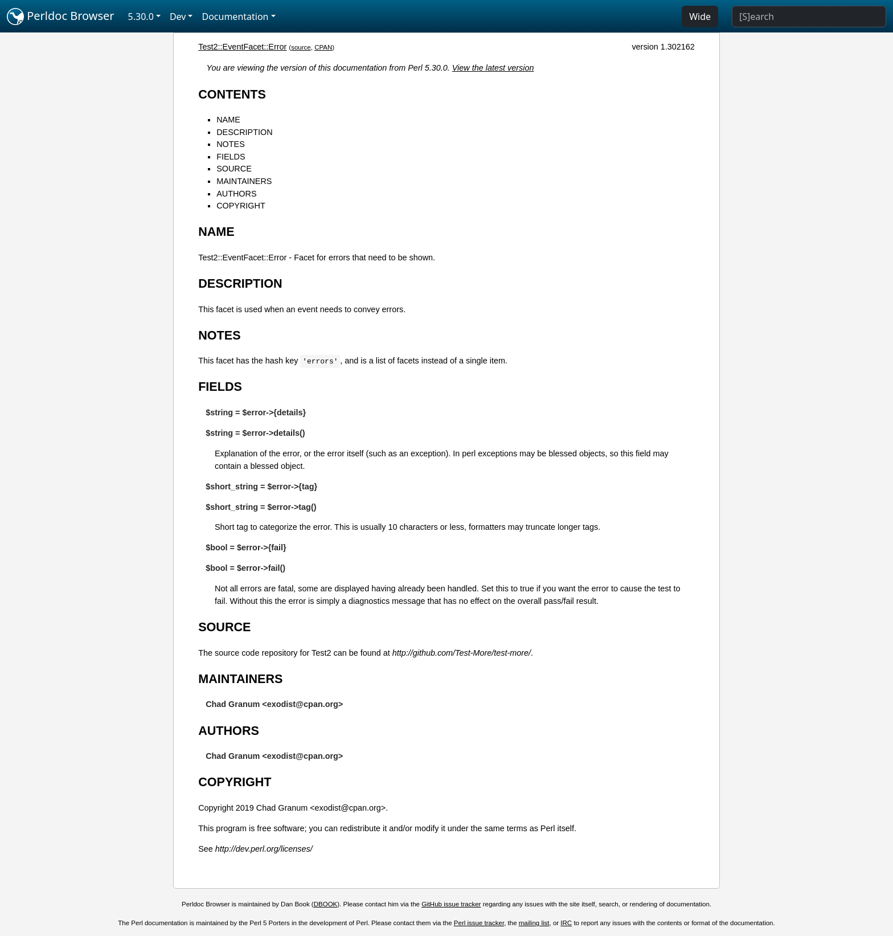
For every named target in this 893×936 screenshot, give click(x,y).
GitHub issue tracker (451, 904)
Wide (700, 16)
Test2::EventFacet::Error (242, 46)
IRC (566, 922)
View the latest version (493, 67)
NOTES (230, 144)
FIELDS (230, 156)
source (301, 47)
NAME (228, 119)
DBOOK (326, 904)
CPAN (323, 47)
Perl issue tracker (479, 922)
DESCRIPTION (244, 132)
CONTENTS (232, 94)
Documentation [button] (235, 16)
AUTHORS (236, 193)
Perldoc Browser (60, 16)
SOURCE (234, 168)
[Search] (809, 16)
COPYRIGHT (240, 205)
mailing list (534, 922)
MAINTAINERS (244, 181)
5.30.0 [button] (141, 16)
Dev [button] (178, 16)
